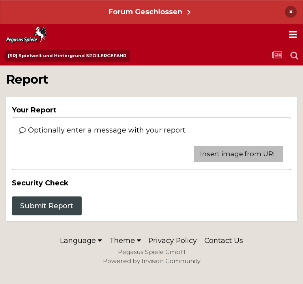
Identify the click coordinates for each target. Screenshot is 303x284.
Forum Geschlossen (145, 11)
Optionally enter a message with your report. (103, 130)
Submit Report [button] (46, 206)
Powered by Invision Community (151, 261)
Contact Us (223, 240)
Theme (125, 240)
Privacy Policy (172, 240)
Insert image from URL (238, 154)
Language (81, 240)
